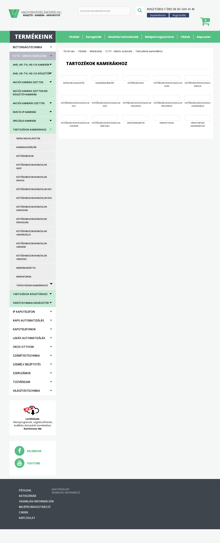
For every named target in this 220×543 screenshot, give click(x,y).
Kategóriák (93, 37)
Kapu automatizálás (28, 320)
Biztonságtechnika (27, 47)
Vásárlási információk (123, 37)
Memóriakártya (26, 267)
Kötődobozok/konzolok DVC (34, 189)
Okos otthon (23, 347)
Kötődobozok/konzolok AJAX (31, 166)
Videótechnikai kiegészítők (31, 302)
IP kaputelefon (24, 312)
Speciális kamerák (24, 120)
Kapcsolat (204, 37)
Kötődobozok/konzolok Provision (31, 220)
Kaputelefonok (24, 329)
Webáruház (96, 51)
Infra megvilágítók (28, 138)
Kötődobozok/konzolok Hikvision (31, 208)
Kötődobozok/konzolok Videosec (31, 257)
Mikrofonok (23, 276)
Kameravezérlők (26, 147)
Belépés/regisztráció (159, 37)
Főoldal (74, 37)
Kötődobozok (25, 155)
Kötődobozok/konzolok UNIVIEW (31, 245)
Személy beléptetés (27, 364)
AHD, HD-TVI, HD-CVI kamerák (31, 64)
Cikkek (185, 37)
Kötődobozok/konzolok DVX (34, 197)
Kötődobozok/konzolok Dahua (31, 178)
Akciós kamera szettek (28, 82)
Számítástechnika (26, 355)
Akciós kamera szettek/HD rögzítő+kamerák (30, 92)
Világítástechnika (26, 391)
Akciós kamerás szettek (29, 103)
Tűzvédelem (21, 382)
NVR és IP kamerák (24, 112)
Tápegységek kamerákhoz (32, 285)
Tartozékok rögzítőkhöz (30, 294)
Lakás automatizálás (29, 338)
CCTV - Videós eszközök (30, 56)
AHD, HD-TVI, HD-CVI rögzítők (32, 73)
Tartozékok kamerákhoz (29, 129)
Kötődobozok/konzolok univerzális (31, 233)
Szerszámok (22, 373)
